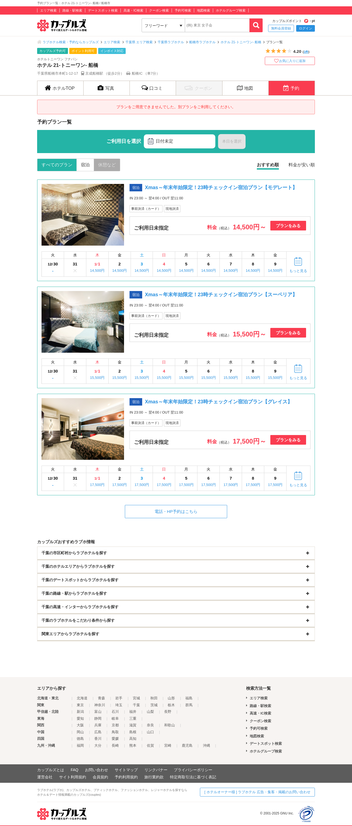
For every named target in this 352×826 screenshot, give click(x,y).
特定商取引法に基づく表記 (193, 777)
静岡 (97, 718)
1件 (306, 51)
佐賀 (150, 745)
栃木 (171, 705)
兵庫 (97, 725)
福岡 (80, 745)
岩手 (118, 698)
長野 (167, 712)
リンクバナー (155, 770)
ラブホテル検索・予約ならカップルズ (71, 42)
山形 (171, 698)
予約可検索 (183, 10)
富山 (97, 712)
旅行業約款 (154, 777)
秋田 (154, 698)
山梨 (150, 712)
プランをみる (288, 225)
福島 (189, 698)
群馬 (189, 705)
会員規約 (100, 777)
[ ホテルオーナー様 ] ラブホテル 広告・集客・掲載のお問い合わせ (257, 792)
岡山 (80, 732)
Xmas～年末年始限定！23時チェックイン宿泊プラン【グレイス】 (218, 401)
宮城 (136, 698)
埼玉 (118, 705)
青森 (101, 698)
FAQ (74, 770)
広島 (97, 732)
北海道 (82, 698)
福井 (132, 712)
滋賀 (132, 725)
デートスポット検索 (103, 10)
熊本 (132, 745)
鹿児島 (187, 745)
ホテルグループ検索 (231, 10)
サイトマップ (126, 770)
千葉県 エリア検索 (139, 42)
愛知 (80, 718)
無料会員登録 (281, 28)
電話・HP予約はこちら (176, 511)
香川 (97, 739)
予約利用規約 (126, 777)
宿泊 (85, 164)
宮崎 (167, 745)
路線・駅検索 (72, 10)
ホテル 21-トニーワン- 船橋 (241, 42)
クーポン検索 (159, 10)
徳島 (80, 739)
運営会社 (45, 777)
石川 (115, 712)
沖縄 (206, 745)
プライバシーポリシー (193, 770)
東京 (80, 705)
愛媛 (115, 739)
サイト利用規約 (72, 777)
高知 (132, 739)
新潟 (80, 712)
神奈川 (99, 705)
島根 (132, 732)
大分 (97, 745)
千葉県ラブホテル (171, 42)
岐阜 (115, 718)
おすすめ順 (268, 164)
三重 (132, 718)
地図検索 (203, 10)
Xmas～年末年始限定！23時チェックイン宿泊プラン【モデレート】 (221, 187)
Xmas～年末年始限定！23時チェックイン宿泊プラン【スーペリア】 (221, 294)
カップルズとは (50, 770)
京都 (115, 725)
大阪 (80, 725)
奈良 (150, 725)
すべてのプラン (57, 164)
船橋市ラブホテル (202, 42)
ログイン (305, 28)
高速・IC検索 (133, 10)
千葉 (136, 705)
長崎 (115, 745)
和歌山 (169, 725)
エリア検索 (48, 10)
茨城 (154, 705)
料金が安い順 (301, 164)
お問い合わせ (96, 770)
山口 (150, 732)
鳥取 (115, 732)
